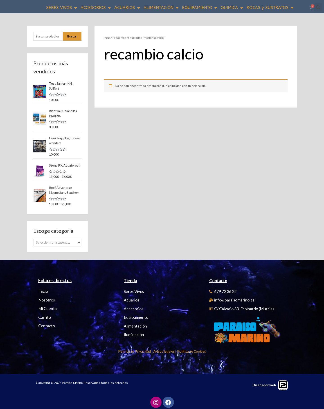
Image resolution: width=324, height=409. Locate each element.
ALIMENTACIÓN (161, 7)
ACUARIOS (127, 7)
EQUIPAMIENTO (199, 7)
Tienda (131, 279)
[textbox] (55, 241)
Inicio (107, 38)
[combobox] (57, 241)
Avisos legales (164, 350)
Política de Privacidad (134, 350)
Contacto (219, 279)
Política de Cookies (191, 350)
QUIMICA (232, 7)
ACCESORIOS (96, 7)
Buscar (72, 36)
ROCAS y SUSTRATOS (270, 7)
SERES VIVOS (61, 7)
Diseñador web (264, 384)
